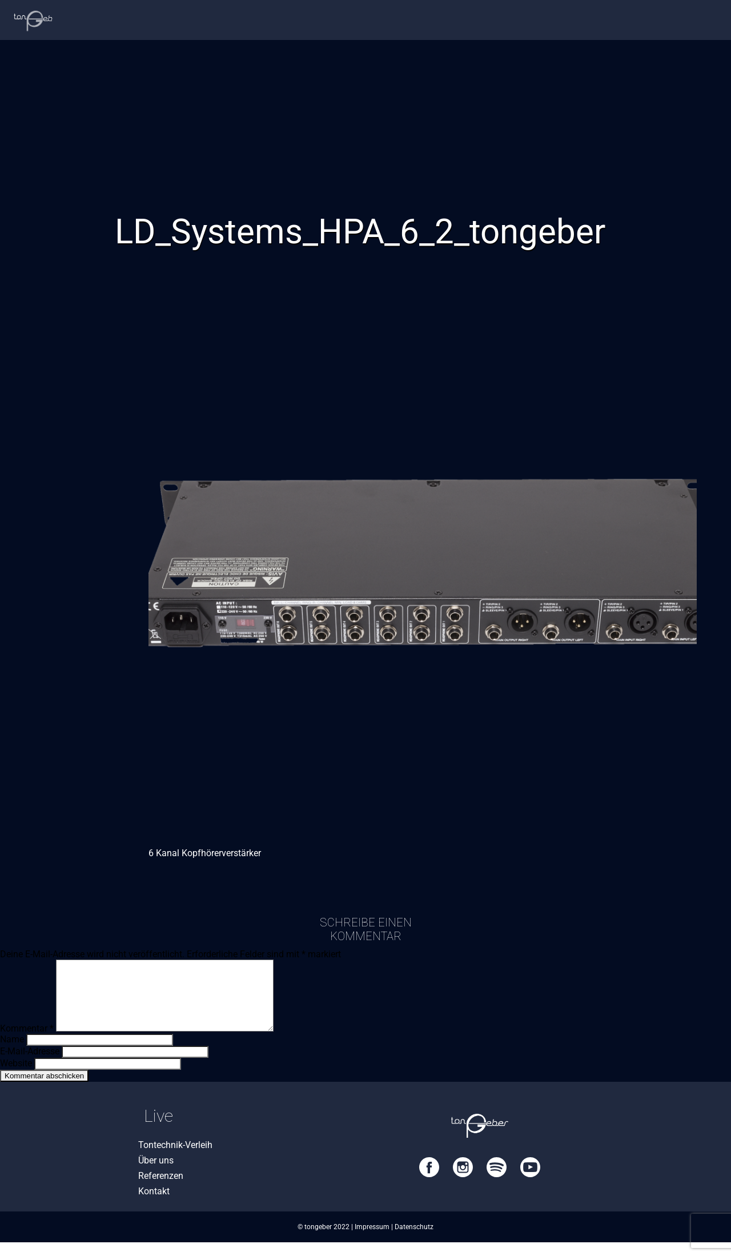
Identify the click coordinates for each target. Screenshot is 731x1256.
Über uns (156, 1174)
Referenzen (160, 1189)
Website (16, 1077)
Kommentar (27, 1042)
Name (12, 1053)
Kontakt (154, 1204)
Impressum (372, 1241)
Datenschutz (414, 1241)
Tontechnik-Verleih (175, 1158)
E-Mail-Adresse (29, 1065)
